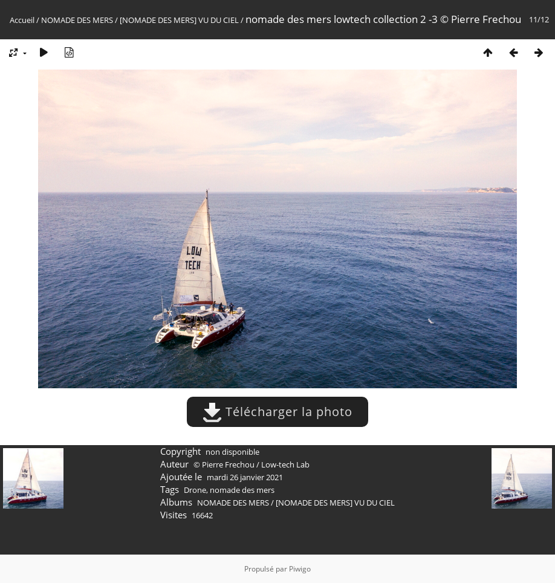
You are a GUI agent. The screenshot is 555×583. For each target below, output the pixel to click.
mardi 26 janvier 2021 (245, 477)
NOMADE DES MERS (77, 20)
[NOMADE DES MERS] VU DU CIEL (179, 20)
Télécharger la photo (277, 411)
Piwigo (300, 569)
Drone (195, 489)
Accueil (22, 20)
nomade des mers (242, 489)
